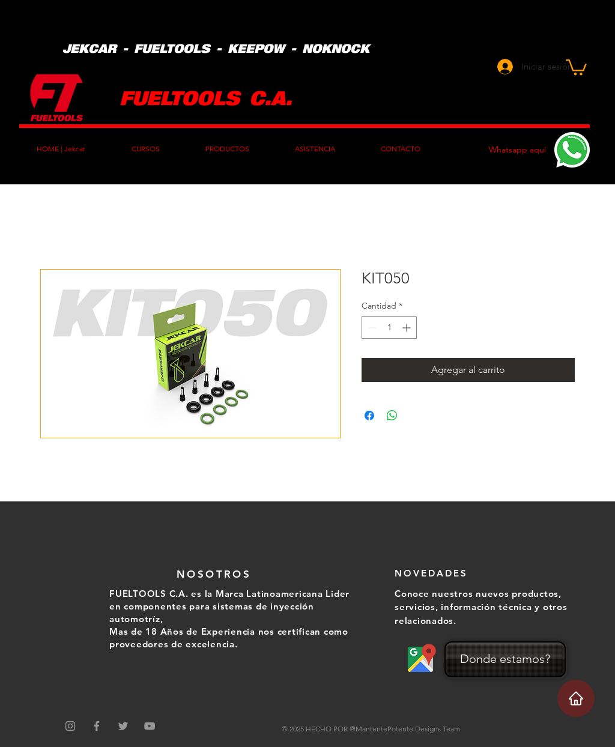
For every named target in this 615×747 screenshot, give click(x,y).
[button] (576, 66)
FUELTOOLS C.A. (206, 97)
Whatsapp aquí (517, 149)
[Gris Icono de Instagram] (70, 726)
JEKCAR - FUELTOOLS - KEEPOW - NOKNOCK (215, 48)
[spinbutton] (389, 327)
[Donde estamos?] (505, 659)
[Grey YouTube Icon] (149, 726)
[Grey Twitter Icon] (123, 726)
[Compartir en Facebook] (369, 415)
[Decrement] (370, 327)
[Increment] (407, 327)
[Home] (576, 698)
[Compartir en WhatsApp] (392, 415)
